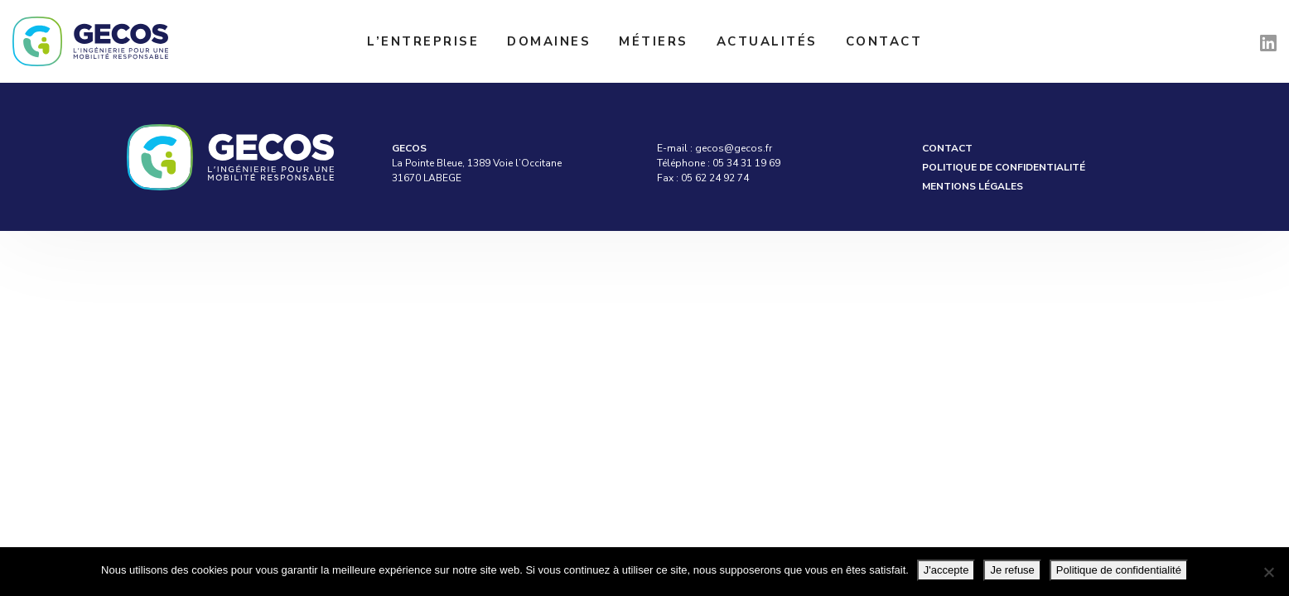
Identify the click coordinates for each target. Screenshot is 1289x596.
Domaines (549, 41)
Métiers (653, 41)
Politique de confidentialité (1003, 167)
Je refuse (1012, 570)
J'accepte (946, 570)
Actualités (767, 41)
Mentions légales (972, 186)
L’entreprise (423, 41)
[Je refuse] (1268, 572)
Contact (884, 41)
